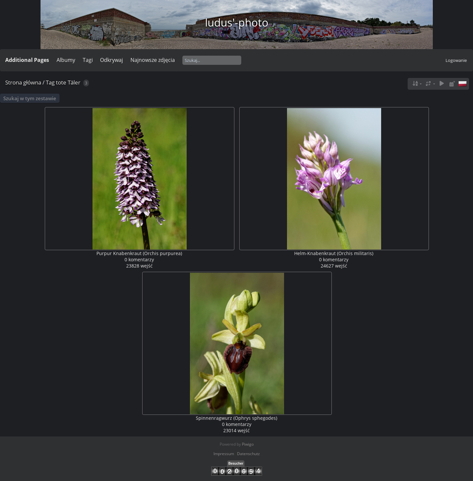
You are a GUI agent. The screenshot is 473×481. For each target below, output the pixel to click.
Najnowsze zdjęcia (152, 60)
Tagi (88, 60)
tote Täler (68, 82)
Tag (50, 82)
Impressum (223, 453)
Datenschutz (248, 453)
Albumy (66, 60)
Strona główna (23, 82)
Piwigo (248, 444)
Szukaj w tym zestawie (29, 98)
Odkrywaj (111, 60)
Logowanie (456, 60)
